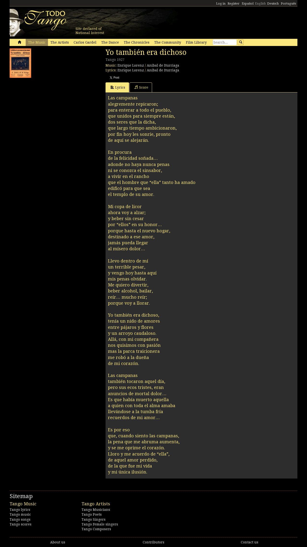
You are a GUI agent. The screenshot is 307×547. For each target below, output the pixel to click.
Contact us (249, 542)
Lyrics (118, 87)
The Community (167, 42)
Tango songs (20, 519)
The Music (37, 42)
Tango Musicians (96, 510)
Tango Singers (94, 519)
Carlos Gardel (85, 42)
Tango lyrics (20, 510)
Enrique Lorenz (131, 65)
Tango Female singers (100, 524)
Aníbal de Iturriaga (163, 65)
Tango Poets (92, 514)
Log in (220, 3)
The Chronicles (136, 42)
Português (288, 3)
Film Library (196, 42)
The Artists (59, 42)
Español (248, 3)
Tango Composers (96, 529)
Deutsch (273, 3)
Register (234, 3)
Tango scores (20, 524)
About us (57, 542)
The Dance (110, 42)
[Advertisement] (46, 110)
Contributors (153, 542)
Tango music (20, 514)
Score (141, 87)
